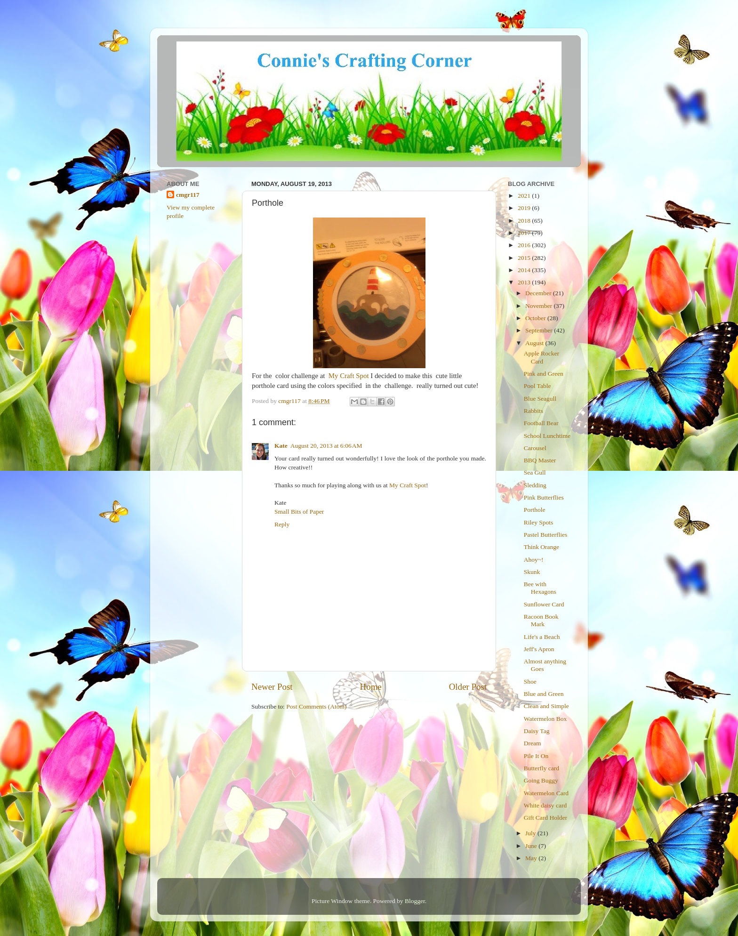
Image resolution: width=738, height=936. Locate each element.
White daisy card (545, 805)
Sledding (535, 485)
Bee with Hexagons (540, 588)
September (539, 330)
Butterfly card (541, 768)
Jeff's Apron (539, 649)
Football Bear (541, 423)
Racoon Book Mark (541, 620)
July (531, 833)
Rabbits (533, 410)
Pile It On (536, 755)
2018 (525, 220)
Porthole (534, 509)
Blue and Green (544, 693)
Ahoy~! (534, 559)
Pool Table (537, 385)
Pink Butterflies (544, 497)
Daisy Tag (537, 730)
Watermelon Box (545, 718)
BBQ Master (540, 460)
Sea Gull (535, 472)
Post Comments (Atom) (316, 706)
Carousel (535, 448)
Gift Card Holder (545, 817)
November (539, 305)
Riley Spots (539, 522)
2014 (525, 270)
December (539, 293)
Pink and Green (543, 373)
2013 (525, 282)
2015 (525, 257)
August (535, 343)
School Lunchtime (547, 435)
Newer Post (272, 687)
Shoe (530, 681)
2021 (525, 195)
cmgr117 (188, 194)
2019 (525, 207)
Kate (281, 445)
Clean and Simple (546, 706)
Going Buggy (541, 780)
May (531, 858)
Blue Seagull (540, 398)
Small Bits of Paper (299, 511)
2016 (525, 245)
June (531, 845)
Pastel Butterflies (546, 534)
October (536, 318)
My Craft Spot (349, 375)
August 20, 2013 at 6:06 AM (326, 445)
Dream (532, 743)
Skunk (532, 571)
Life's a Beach (542, 636)
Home (371, 687)
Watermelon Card (546, 793)
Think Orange (541, 546)
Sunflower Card (544, 604)
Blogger (415, 900)
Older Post (468, 687)
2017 (525, 232)
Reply (281, 524)
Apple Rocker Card (541, 357)
